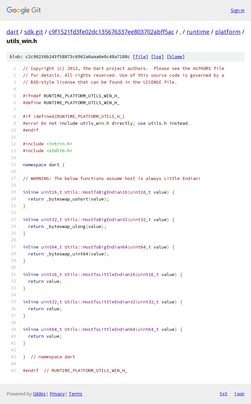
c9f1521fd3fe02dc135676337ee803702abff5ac (111, 32)
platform (228, 32)
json (239, 393)
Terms (75, 394)
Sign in (237, 10)
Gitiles (39, 394)
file (140, 56)
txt (223, 393)
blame (175, 56)
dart (13, 32)
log (157, 56)
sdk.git (33, 32)
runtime (198, 32)
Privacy (57, 394)
